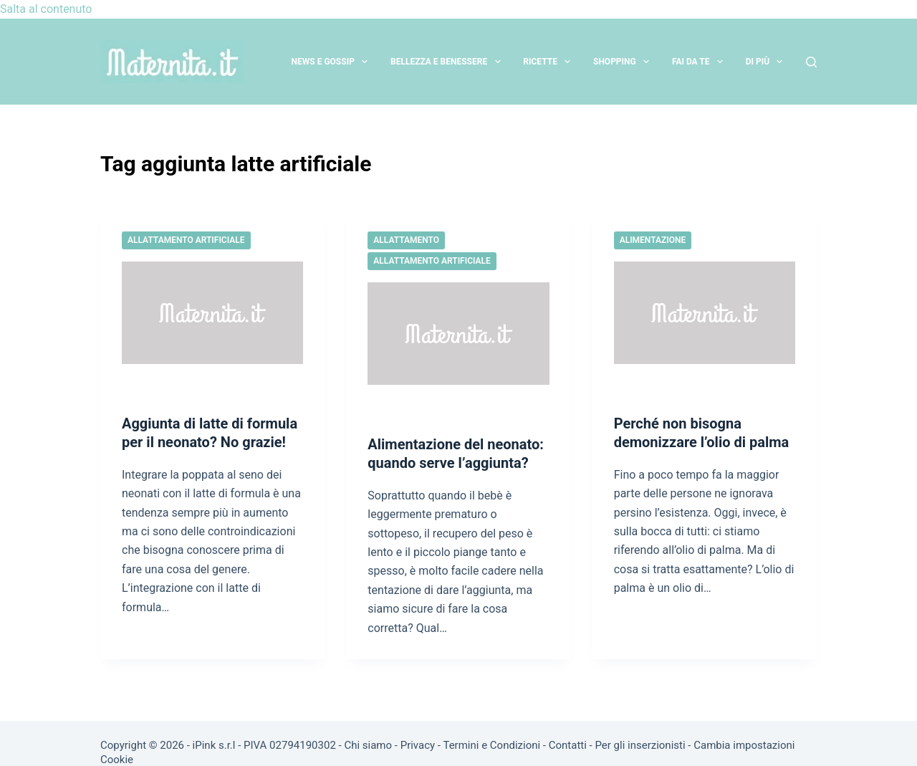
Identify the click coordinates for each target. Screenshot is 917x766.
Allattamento (406, 240)
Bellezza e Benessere (448, 61)
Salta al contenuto (46, 9)
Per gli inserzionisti (640, 745)
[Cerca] (811, 62)
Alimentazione (653, 240)
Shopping (624, 61)
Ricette (549, 61)
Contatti (568, 745)
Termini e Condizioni (491, 745)
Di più (767, 61)
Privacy (417, 745)
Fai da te (700, 61)
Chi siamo (368, 745)
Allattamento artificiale (186, 240)
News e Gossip (333, 61)
